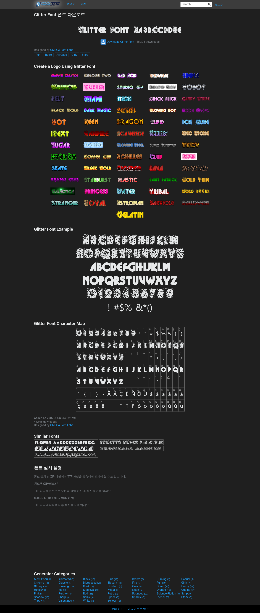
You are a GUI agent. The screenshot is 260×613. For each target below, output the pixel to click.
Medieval (91, 589)
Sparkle (138, 597)
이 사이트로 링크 (138, 609)
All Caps (61, 54)
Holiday (40, 589)
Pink (39, 593)
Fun (38, 54)
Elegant (115, 582)
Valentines (67, 600)
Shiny (88, 597)
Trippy (39, 600)
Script (186, 593)
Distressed (92, 582)
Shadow (41, 597)
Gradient (115, 586)
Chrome (41, 582)
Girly (74, 54)
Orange (164, 589)
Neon (137, 589)
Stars (85, 54)
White (88, 600)
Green (163, 586)
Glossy (41, 586)
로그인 (219, 4)
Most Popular (42, 579)
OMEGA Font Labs (61, 50)
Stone (186, 597)
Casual (187, 579)
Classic (65, 582)
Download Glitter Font (117, 41)
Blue (113, 579)
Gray (136, 586)
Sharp (64, 597)
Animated (66, 579)
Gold (88, 586)
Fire (136, 582)
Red (88, 593)
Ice (62, 589)
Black (89, 579)
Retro (48, 54)
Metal (113, 589)
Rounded (140, 593)
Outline (188, 589)
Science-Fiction (168, 593)
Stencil (163, 597)
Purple (65, 593)
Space (113, 597)
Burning (163, 579)
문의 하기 (117, 609)
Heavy (187, 586)
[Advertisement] (17, 65)
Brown (138, 579)
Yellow (114, 600)
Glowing (66, 586)
